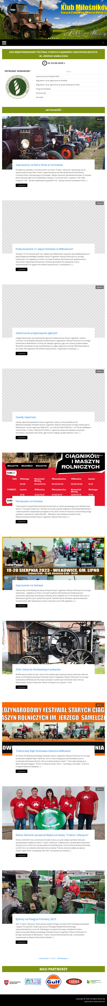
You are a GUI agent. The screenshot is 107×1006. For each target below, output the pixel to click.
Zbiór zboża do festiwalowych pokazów (38, 669)
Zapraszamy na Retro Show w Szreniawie (39, 165)
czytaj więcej (21, 185)
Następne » (64, 958)
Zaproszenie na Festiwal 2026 (47, 76)
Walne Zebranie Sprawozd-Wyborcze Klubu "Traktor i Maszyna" (52, 835)
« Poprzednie (43, 958)
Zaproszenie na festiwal (29, 585)
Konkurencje (41, 93)
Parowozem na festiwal (29, 501)
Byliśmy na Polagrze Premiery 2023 (36, 919)
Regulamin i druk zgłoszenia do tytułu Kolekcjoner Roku (58, 85)
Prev (2, 19)
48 (58, 958)
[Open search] (103, 43)
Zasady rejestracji (26, 417)
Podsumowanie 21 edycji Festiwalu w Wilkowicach (44, 249)
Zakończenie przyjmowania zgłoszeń (36, 333)
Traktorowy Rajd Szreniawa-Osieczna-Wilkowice (43, 751)
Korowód (39, 97)
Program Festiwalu (43, 89)
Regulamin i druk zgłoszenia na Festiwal (51, 80)
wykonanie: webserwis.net (95, 1001)
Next (104, 19)
